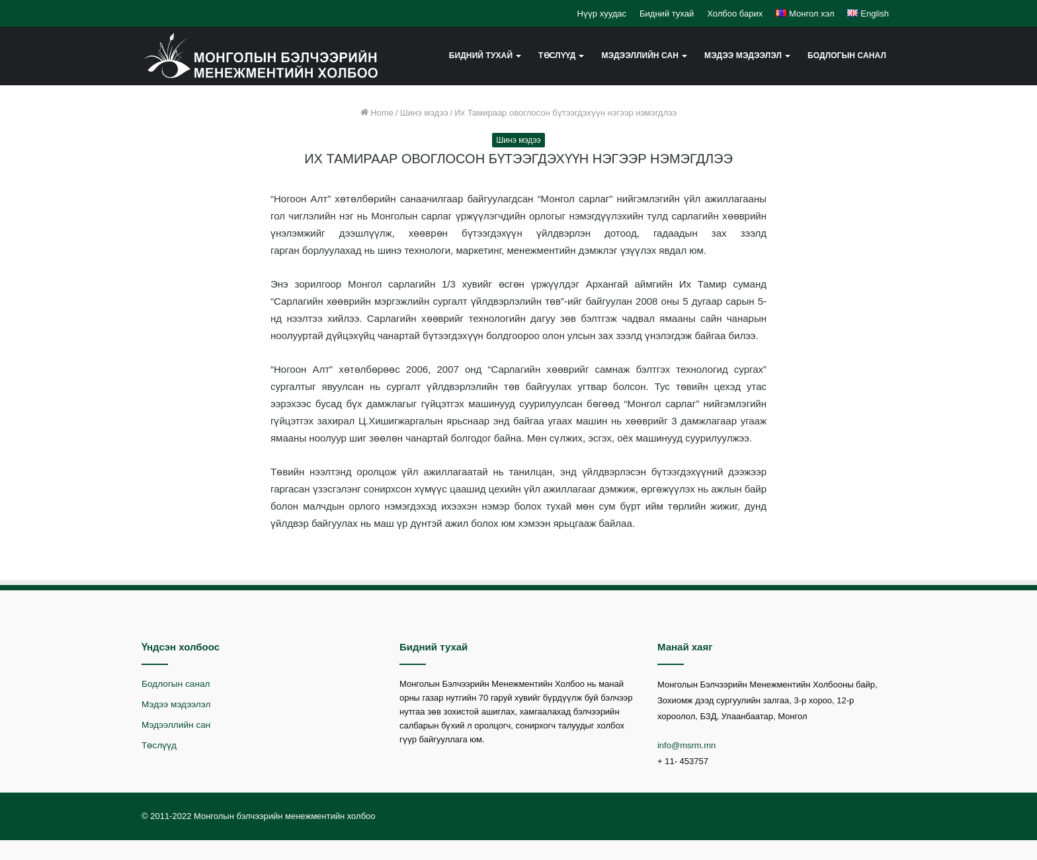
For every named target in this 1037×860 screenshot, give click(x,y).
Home (377, 113)
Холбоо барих (735, 14)
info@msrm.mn (686, 745)
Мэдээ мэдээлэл (743, 55)
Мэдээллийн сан (640, 55)
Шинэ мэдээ (424, 113)
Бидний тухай (667, 14)
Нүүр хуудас (601, 14)
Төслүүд (556, 55)
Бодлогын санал (847, 55)
